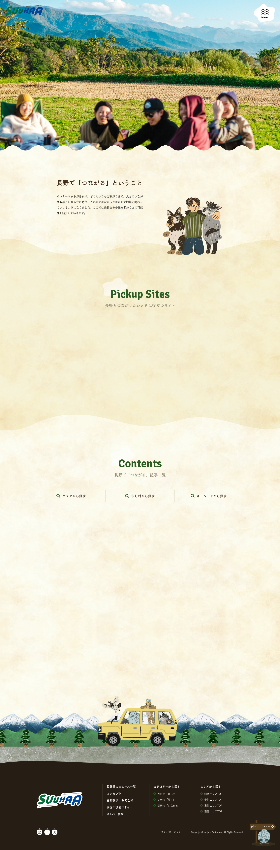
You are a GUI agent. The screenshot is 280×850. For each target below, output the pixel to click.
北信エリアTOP (211, 794)
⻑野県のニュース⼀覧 (121, 786)
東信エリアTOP (211, 805)
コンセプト (114, 793)
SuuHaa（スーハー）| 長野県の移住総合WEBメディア (24, 11)
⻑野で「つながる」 (167, 805)
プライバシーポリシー (172, 832)
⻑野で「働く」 (164, 799)
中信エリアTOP (211, 799)
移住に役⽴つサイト (120, 807)
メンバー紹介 (115, 814)
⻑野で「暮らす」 (165, 794)
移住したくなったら (260, 826)
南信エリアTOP (211, 811)
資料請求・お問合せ (120, 800)
